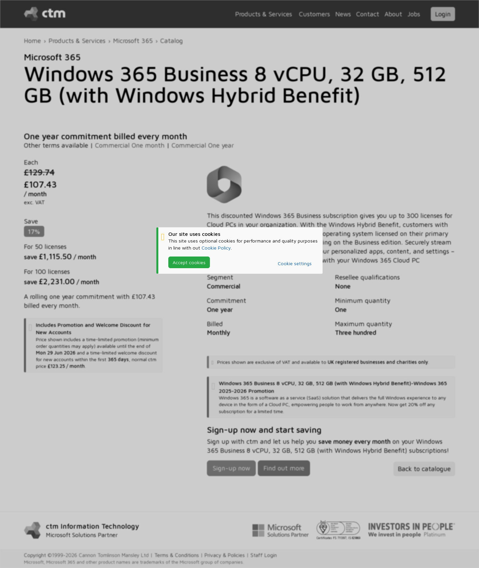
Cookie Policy (216, 248)
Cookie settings (295, 263)
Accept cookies (189, 262)
